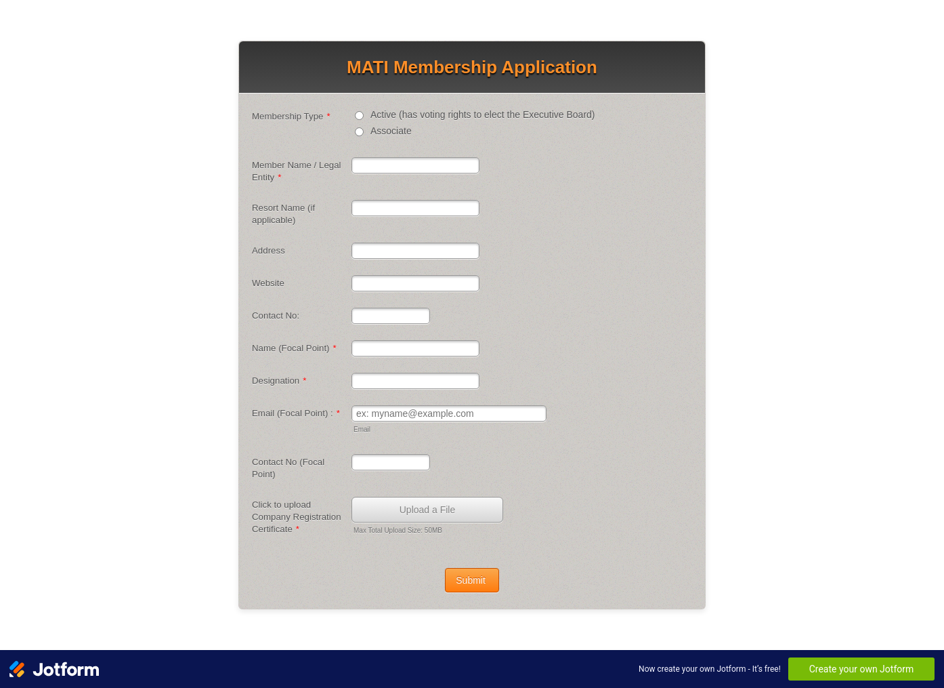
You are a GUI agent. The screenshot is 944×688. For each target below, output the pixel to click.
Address (268, 250)
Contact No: (275, 315)
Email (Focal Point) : (296, 413)
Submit (472, 580)
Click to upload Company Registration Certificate (296, 517)
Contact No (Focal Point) (288, 468)
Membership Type (291, 116)
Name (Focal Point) (294, 348)
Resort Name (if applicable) (283, 214)
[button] (429, 517)
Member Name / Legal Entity (296, 171)
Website (268, 283)
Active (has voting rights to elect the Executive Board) (482, 114)
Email (361, 429)
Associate (391, 130)
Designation (279, 381)
